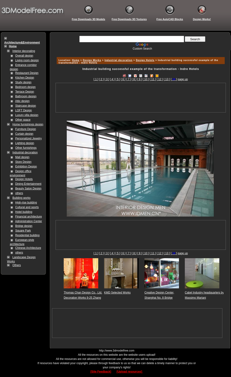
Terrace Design (24, 91)
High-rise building (26, 202)
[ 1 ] (96, 79)
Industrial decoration (25, 152)
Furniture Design (25, 129)
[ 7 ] (128, 79)
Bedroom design (25, 87)
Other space (22, 119)
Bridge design (23, 226)
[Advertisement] (141, 97)
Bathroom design (25, 96)
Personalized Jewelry (28, 138)
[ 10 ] (146, 79)
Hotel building (23, 212)
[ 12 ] (160, 79)
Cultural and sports (27, 207)
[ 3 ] (107, 79)
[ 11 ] (153, 79)
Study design (23, 82)
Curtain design (24, 133)
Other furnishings (25, 147)
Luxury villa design (26, 115)
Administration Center (28, 221)
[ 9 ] (139, 79)
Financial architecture (28, 216)
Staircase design (25, 105)
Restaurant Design (26, 73)
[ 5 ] (118, 79)
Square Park (23, 230)
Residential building (27, 235)
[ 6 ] (123, 79)
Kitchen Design (24, 77)
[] (174, 79)
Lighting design (24, 143)
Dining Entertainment (28, 183)
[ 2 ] (101, 79)
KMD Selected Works (117, 292)
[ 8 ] (134, 79)
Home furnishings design (27, 124)
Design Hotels (24, 179)
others (19, 193)
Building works (21, 197)
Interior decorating (23, 51)
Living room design (27, 60)
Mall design (22, 157)
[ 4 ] (112, 79)
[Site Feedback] (101, 371)
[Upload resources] (130, 371)
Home (76, 60)
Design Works (92, 60)
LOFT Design (23, 110)
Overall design (24, 55)
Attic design (22, 101)
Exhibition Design (26, 166)
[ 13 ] (167, 79)
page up (183, 79)
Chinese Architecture (28, 248)
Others (16, 265)
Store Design (23, 161)
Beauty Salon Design (28, 188)
